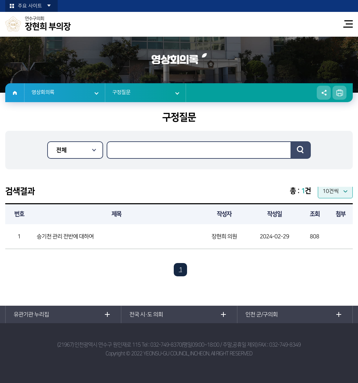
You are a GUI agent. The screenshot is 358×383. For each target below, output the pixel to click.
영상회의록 (42, 92)
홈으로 (14, 92)
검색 (301, 150)
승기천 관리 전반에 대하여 (65, 236)
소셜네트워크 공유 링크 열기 (324, 93)
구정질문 (121, 92)
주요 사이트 (30, 6)
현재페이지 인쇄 (339, 93)
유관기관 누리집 (31, 314)
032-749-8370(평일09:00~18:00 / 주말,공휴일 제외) (203, 345)
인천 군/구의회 (261, 314)
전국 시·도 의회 (146, 314)
